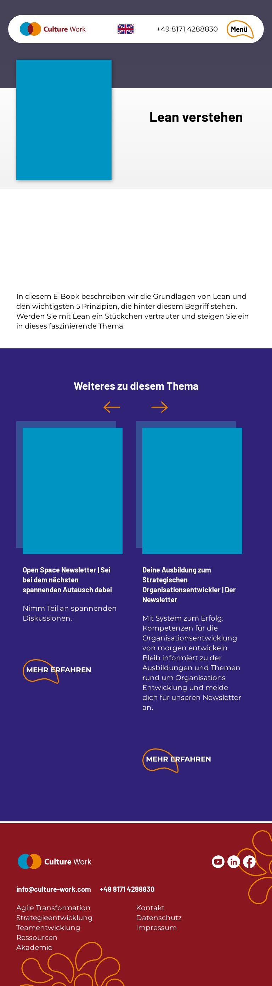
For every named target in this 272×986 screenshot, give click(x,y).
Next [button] (159, 407)
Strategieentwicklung (54, 917)
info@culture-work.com (53, 889)
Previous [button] (111, 407)
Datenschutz (159, 917)
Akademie (34, 947)
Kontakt (150, 908)
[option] (69, 553)
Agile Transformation (53, 908)
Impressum (156, 927)
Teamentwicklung (48, 927)
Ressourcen (37, 937)
